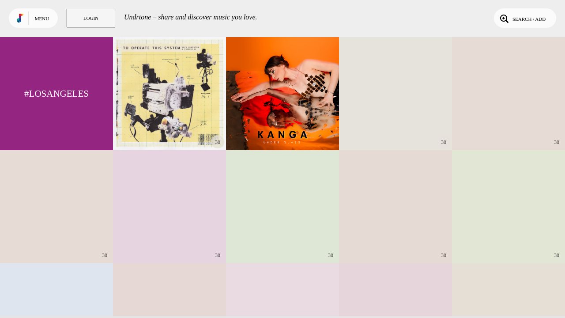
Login (90, 18)
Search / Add (522, 18)
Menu (42, 18)
